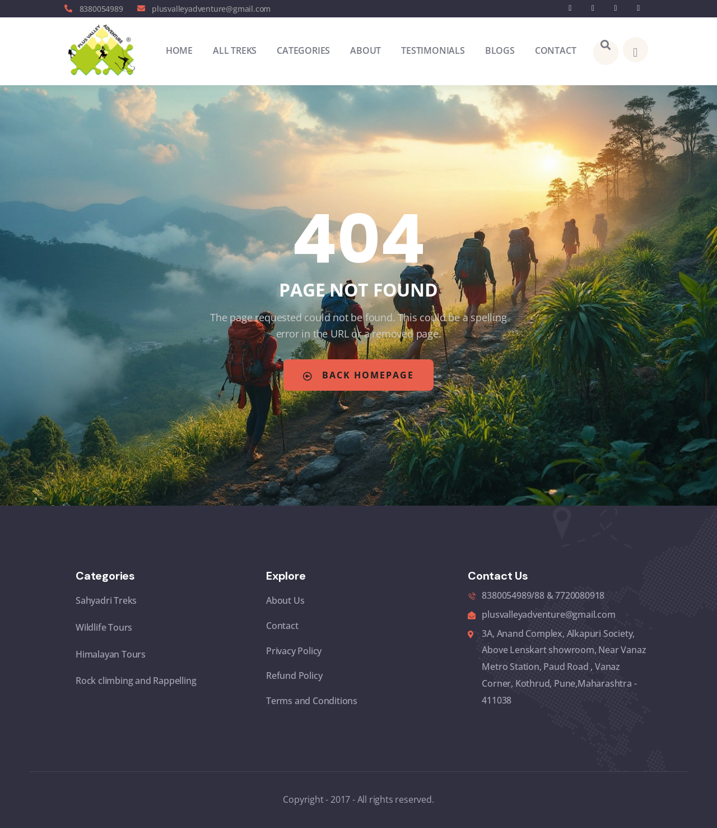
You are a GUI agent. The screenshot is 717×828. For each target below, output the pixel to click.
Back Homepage (358, 375)
